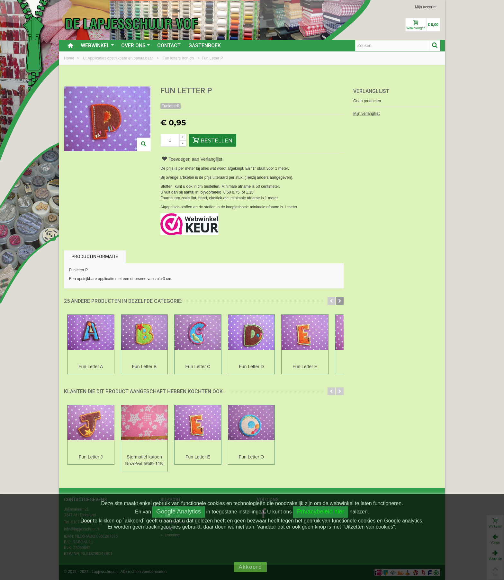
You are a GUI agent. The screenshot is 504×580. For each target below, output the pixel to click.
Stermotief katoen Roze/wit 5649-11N (148, 460)
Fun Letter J (92, 456)
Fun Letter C (203, 366)
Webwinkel (97, 45)
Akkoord (250, 567)
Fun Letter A (92, 366)
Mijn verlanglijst (366, 113)
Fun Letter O (260, 456)
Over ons (135, 45)
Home (69, 58)
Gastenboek (204, 45)
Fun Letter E (315, 366)
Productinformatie (94, 256)
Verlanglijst (371, 91)
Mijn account (426, 7)
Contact (169, 45)
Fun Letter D (259, 366)
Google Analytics (178, 511)
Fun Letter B (148, 366)
